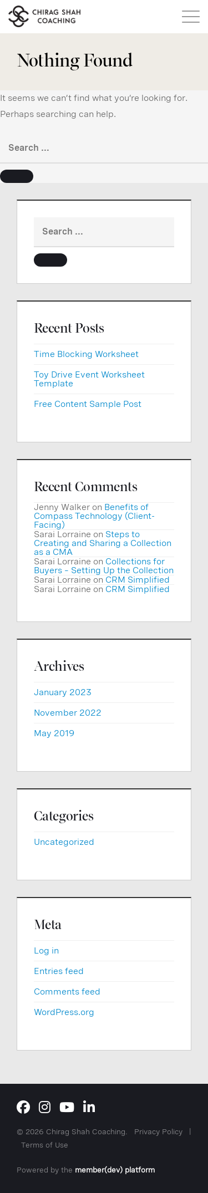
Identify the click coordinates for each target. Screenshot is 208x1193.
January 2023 (63, 692)
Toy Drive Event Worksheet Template (89, 379)
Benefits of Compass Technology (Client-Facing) (94, 516)
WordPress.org (64, 1012)
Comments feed (67, 991)
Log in (46, 950)
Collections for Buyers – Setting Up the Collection (104, 565)
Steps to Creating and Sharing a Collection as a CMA (102, 543)
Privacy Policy (158, 1131)
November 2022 (68, 712)
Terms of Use (44, 1144)
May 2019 (54, 733)
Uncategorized (64, 842)
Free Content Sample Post (87, 404)
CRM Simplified (137, 579)
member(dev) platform (115, 1169)
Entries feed (59, 971)
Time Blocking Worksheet (86, 354)
